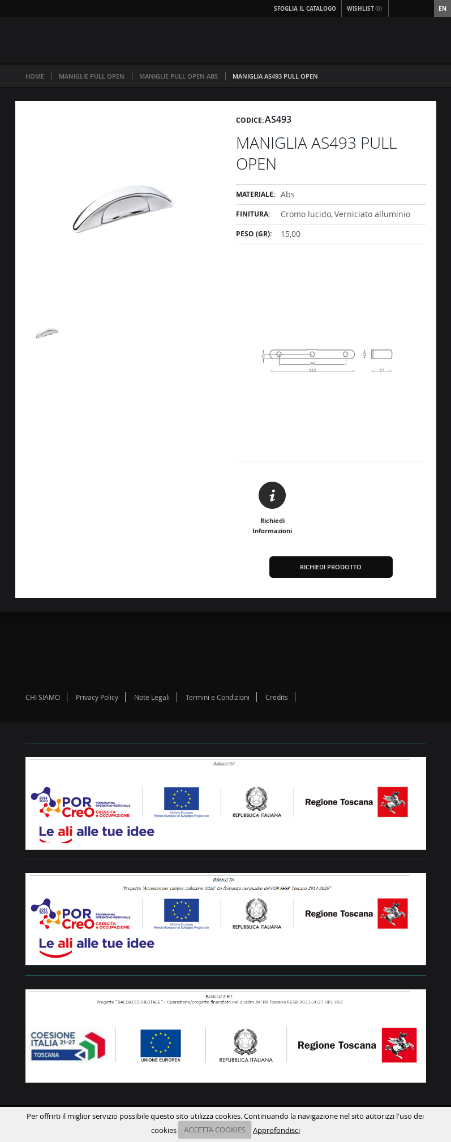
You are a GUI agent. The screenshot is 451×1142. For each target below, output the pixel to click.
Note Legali (152, 697)
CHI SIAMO (42, 697)
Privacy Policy (97, 697)
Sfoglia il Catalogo (305, 8)
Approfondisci (276, 1129)
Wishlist (365, 8)
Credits (276, 697)
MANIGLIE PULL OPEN (91, 76)
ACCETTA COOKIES (215, 1129)
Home (34, 76)
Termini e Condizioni (218, 697)
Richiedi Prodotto (331, 567)
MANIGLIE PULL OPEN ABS (178, 76)
